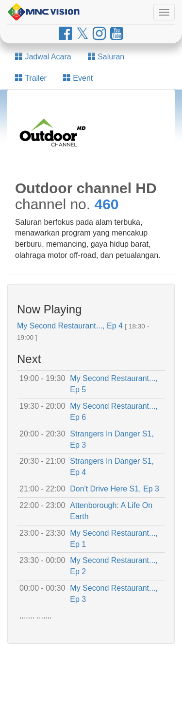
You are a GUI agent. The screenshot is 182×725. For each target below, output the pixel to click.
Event (78, 78)
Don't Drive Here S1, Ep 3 (114, 489)
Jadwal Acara (43, 57)
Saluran (106, 57)
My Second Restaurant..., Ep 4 (70, 326)
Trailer (31, 78)
